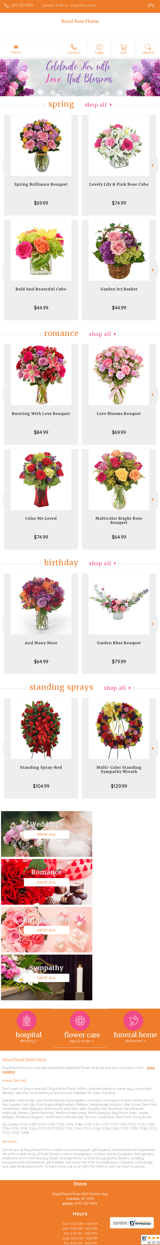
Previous (6, 165)
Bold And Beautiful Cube (41, 289)
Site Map (96, 1242)
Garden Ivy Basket (119, 289)
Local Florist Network (70, 1242)
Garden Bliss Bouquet (119, 642)
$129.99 (119, 786)
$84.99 (41, 432)
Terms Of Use (15, 1242)
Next (153, 165)
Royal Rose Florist (80, 21)
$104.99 (41, 786)
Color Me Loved (41, 518)
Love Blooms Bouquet (119, 413)
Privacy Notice (40, 1242)
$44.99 (41, 308)
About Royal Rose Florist (24, 963)
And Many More (41, 642)
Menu (16, 52)
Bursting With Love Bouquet (41, 413)
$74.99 (119, 203)
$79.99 (119, 661)
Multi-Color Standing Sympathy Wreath (119, 769)
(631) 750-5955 (22, 5)
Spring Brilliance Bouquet (41, 184)
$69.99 (41, 203)
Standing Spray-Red (41, 767)
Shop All (96, 105)
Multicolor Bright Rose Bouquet (118, 520)
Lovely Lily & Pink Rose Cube (119, 184)
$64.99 (119, 537)
